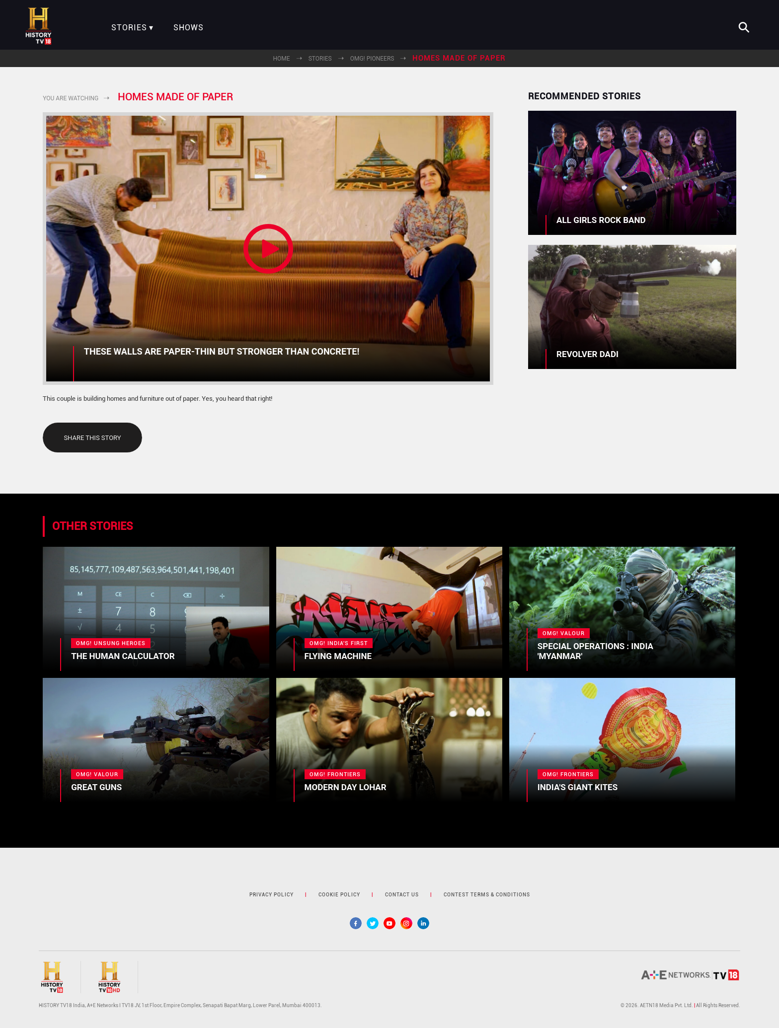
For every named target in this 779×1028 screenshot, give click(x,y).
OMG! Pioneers (372, 59)
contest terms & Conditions (487, 894)
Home (281, 59)
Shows (188, 28)
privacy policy (271, 894)
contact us (402, 894)
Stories (129, 28)
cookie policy (339, 894)
